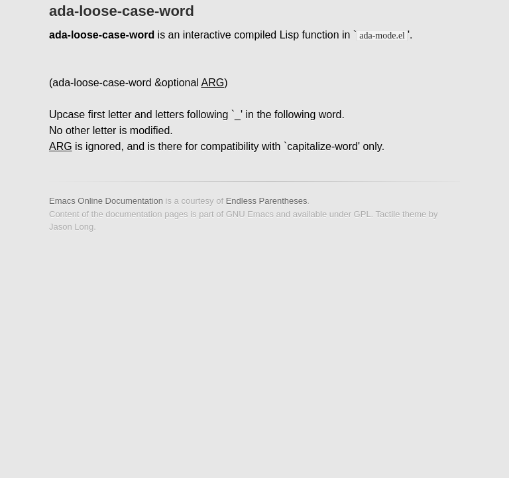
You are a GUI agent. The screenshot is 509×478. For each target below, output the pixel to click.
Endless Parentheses (267, 201)
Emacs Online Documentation (106, 201)
